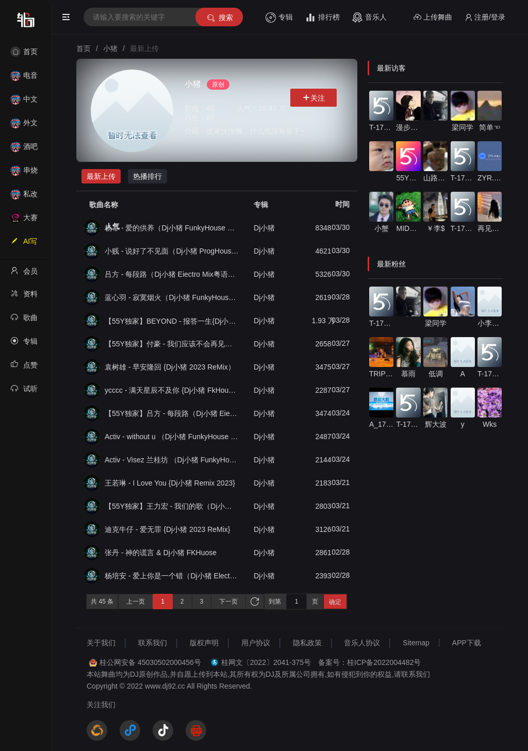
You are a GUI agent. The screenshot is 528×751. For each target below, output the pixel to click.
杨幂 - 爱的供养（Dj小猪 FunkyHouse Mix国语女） (172, 228)
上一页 (135, 601)
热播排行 (147, 176)
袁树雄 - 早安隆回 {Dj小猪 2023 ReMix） (170, 367)
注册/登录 (485, 17)
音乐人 (369, 17)
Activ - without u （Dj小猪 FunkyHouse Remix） (172, 436)
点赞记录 (24, 368)
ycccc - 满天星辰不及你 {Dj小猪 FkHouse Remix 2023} (172, 390)
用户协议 (255, 643)
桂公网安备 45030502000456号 (150, 662)
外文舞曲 (24, 126)
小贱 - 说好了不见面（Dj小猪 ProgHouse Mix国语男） (172, 251)
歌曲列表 (24, 320)
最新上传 (101, 176)
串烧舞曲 (24, 173)
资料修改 (24, 297)
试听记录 (24, 391)
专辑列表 (24, 344)
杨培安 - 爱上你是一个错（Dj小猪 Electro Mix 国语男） (172, 576)
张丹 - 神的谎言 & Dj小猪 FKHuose (161, 552)
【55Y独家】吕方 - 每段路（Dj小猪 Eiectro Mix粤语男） (172, 413)
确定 (335, 602)
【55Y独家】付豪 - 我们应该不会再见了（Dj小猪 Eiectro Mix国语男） (172, 344)
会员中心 (24, 274)
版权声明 (204, 643)
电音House (24, 78)
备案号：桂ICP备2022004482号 (369, 662)
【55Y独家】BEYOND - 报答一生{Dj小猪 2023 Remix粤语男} (172, 320)
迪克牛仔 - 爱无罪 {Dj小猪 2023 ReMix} (167, 529)
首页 (24, 51)
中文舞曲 (24, 102)
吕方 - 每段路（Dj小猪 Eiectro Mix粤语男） (172, 274)
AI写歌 (23, 244)
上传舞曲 (433, 17)
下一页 (228, 601)
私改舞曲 (24, 197)
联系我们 (152, 643)
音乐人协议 (362, 643)
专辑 (279, 17)
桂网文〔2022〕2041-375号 (266, 662)
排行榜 (322, 17)
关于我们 (101, 643)
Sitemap (416, 643)
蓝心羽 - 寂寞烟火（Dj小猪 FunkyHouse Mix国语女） (172, 297)
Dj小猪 (264, 228)
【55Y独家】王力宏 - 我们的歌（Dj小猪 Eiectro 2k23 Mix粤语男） (172, 506)
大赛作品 (24, 220)
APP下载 (466, 643)
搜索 (219, 17)
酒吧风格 (24, 149)
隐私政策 (307, 643)
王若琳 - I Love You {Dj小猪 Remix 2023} (170, 483)
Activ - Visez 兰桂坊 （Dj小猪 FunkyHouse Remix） (172, 460)
